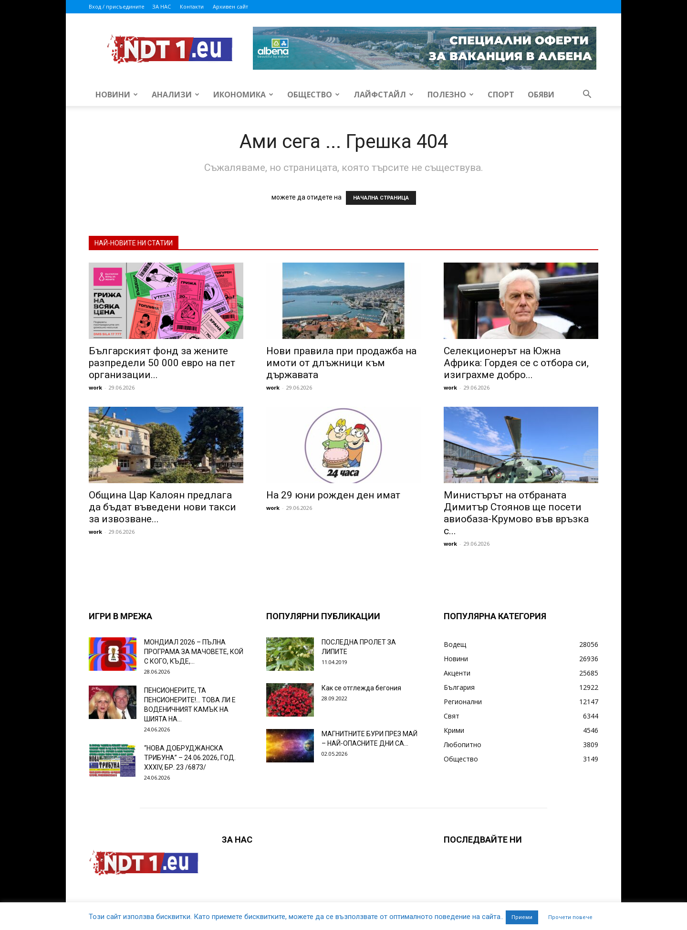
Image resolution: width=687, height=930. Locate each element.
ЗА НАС (161, 6)
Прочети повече (570, 917)
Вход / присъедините (117, 6)
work (95, 387)
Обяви (541, 94)
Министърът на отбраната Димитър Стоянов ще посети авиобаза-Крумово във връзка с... (516, 513)
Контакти (192, 6)
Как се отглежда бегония (361, 688)
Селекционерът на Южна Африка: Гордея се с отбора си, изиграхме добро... (516, 362)
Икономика (243, 94)
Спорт (501, 94)
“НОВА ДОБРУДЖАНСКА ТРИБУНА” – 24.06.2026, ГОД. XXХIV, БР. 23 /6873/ (190, 757)
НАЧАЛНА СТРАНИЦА (381, 198)
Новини (116, 94)
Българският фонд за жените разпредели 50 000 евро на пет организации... (162, 362)
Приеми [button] (521, 917)
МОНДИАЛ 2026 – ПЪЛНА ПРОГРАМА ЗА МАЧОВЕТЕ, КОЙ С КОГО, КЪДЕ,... (193, 651)
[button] (586, 95)
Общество (313, 94)
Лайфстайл (384, 94)
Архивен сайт (230, 6)
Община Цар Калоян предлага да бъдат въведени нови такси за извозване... (162, 507)
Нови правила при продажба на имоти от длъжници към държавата (341, 362)
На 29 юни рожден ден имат (333, 495)
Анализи (175, 94)
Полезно (450, 94)
